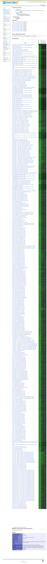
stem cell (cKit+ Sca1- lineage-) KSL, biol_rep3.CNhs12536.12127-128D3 (23, 398)
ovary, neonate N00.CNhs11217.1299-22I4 (18, 353)
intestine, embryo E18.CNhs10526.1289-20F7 (19, 276)
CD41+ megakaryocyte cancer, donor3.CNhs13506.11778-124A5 (22, 71)
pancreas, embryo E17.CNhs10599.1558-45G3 (19, 360)
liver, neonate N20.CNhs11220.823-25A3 (18, 312)
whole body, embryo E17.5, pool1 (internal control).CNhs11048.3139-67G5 (23, 489)
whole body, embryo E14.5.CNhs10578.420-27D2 (19, 466)
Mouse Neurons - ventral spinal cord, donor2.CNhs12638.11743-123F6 (22, 161)
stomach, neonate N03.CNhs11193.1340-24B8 (19, 406)
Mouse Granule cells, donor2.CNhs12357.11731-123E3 (20, 128)
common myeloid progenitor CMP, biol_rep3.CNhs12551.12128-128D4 (22, 214)
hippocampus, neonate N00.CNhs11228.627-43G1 (19, 267)
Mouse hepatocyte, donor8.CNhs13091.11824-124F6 (20, 171)
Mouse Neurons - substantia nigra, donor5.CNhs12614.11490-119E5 (22, 158)
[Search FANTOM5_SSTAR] (36, 2)
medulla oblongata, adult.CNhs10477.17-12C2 (19, 335)
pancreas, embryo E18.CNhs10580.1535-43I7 (19, 361)
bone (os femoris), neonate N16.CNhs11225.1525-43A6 (20, 205)
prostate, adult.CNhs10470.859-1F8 (17, 380)
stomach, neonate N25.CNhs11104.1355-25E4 (19, 408)
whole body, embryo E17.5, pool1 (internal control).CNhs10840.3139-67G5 (23, 482)
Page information (5, 59)
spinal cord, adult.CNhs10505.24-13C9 (18, 388)
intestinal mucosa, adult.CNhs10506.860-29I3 (19, 268)
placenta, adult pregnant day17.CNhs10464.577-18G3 (20, 379)
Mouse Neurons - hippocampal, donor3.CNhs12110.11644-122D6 (21, 149)
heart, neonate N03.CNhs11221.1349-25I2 (18, 259)
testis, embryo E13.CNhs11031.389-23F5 (18, 413)
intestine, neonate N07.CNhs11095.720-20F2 (19, 280)
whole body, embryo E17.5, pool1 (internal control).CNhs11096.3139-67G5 (23, 492)
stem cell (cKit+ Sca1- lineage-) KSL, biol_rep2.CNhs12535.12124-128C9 (23, 397)
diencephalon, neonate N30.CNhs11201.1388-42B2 (19, 222)
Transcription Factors (6, 10)
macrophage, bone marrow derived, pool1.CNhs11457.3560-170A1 (22, 331)
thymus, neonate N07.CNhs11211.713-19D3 (18, 434)
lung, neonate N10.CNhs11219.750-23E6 (18, 326)
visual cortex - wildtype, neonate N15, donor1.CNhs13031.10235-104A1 (23, 452)
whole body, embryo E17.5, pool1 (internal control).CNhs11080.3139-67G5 (23, 491)
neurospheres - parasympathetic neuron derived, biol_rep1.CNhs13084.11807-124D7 (24, 343)
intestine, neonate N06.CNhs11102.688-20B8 (19, 279)
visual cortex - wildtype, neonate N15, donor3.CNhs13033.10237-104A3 (23, 454)
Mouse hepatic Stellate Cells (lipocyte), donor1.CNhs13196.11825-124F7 (23, 167)
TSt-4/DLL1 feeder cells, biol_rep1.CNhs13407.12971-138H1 (21, 181)
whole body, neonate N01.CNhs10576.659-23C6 (19, 506)
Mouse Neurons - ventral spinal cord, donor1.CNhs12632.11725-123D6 (22, 160)
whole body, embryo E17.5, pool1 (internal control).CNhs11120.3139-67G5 (23, 493)
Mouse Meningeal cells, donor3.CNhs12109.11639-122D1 (20, 131)
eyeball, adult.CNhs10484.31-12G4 (17, 226)
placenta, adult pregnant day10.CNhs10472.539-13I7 (20, 378)
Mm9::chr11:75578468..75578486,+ (17, 26)
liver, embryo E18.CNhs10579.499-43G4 (18, 305)
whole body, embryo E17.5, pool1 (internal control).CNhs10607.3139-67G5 (23, 475)
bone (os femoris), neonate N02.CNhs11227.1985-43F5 (20, 204)
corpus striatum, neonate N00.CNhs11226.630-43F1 (20, 217)
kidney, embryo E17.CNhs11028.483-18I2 (18, 289)
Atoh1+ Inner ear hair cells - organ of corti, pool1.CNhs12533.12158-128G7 (23, 44)
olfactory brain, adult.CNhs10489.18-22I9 (18, 350)
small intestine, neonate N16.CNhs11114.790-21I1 (19, 387)
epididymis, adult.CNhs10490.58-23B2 (18, 225)
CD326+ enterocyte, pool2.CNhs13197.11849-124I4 (20, 50)
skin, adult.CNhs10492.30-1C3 (16, 381)
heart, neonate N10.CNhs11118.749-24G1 (18, 260)
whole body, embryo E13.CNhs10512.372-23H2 (19, 465)
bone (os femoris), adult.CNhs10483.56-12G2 (19, 203)
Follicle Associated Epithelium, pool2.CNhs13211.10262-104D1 (21, 79)
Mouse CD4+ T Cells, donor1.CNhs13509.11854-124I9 (20, 121)
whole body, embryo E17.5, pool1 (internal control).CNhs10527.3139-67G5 (23, 473)
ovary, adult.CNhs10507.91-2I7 (17, 351)
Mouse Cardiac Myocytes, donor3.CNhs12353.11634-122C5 (21, 126)
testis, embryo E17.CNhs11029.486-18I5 (18, 416)
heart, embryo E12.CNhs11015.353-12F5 (18, 250)
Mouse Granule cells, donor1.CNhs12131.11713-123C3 (20, 127)
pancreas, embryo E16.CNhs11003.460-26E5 (19, 359)
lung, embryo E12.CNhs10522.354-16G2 (18, 316)
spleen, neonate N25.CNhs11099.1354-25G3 (18, 395)
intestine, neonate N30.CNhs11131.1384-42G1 (19, 285)
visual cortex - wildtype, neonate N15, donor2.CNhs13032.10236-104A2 (23, 453)
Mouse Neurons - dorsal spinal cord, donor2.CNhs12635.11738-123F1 (22, 144)
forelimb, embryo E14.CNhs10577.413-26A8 (18, 240)
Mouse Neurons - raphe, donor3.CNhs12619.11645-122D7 (20, 152)
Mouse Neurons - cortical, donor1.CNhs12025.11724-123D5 (21, 141)
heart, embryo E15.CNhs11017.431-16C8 (18, 253)
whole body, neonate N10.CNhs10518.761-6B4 (19, 508)
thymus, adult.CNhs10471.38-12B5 (17, 424)
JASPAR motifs (5, 47)
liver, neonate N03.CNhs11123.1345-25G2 (18, 307)
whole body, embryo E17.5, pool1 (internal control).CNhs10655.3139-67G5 (23, 479)
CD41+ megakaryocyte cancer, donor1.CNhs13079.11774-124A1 (22, 69)
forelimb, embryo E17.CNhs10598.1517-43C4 (19, 242)
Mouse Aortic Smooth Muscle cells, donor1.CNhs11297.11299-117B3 (22, 112)
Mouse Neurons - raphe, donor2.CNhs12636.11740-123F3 (20, 151)
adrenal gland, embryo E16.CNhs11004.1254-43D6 (19, 195)
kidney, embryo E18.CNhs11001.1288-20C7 (18, 290)
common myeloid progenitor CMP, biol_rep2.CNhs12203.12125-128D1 (22, 213)
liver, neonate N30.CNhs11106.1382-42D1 (18, 314)
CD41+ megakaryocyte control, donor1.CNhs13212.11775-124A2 (22, 72)
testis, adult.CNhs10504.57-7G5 (17, 412)
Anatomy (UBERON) (5, 44)
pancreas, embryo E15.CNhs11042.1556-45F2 (19, 358)
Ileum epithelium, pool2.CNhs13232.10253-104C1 (19, 86)
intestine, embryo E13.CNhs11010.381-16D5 (18, 271)
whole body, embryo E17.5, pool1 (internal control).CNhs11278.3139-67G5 (23, 500)
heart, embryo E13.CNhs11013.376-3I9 (18, 251)
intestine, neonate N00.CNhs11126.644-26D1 (19, 277)
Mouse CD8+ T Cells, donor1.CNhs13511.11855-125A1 (20, 122)
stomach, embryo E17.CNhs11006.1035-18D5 (19, 404)
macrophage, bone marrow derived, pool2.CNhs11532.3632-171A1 (22, 332)
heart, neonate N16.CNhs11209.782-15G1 (18, 261)
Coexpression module (6, 19)
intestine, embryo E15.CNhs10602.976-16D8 (18, 272)
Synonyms (17, 12)
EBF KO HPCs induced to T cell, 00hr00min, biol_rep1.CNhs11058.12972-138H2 (24, 77)
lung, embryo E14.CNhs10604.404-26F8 (18, 317)
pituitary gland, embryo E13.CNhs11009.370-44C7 (19, 371)
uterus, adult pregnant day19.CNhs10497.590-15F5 (19, 447)
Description (17, 10)
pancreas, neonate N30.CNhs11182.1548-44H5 (19, 368)
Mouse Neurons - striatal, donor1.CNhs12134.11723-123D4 (21, 153)
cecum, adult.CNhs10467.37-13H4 (17, 207)
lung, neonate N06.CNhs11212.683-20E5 (18, 324)
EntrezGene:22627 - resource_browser (10, 2)
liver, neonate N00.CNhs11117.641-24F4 (18, 306)
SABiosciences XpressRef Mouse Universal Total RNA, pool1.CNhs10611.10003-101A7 (24, 172)
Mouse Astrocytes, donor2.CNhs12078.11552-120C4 (20, 118)
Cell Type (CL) (5, 41)
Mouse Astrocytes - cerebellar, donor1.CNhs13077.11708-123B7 (21, 113)
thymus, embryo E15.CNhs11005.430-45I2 (18, 426)
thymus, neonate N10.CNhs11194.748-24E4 (18, 435)
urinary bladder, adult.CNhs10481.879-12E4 (18, 446)
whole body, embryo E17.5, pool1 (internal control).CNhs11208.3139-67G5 (23, 497)
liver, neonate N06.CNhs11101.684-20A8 (18, 308)
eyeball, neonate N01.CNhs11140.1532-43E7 (19, 233)
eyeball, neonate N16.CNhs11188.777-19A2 (18, 235)
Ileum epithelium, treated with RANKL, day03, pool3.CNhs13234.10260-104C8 (23, 87)
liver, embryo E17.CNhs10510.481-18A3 (18, 304)
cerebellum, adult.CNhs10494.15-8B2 (17, 208)
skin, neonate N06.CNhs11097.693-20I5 (18, 385)
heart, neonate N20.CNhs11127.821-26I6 (18, 262)
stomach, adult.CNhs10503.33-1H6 (17, 399)
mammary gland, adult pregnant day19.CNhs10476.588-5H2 (21, 334)
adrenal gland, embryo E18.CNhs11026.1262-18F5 (19, 197)
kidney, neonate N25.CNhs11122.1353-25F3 (18, 295)
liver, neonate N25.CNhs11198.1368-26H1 (18, 313)
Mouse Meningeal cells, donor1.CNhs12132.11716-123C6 (20, 130)
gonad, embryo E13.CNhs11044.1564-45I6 (18, 244)
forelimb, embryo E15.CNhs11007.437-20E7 (18, 241)
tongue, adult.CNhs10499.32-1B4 (17, 440)
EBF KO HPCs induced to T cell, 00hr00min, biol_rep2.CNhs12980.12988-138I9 (23, 78)
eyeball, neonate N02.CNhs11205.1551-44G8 (19, 234)
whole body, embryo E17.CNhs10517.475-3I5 (19, 502)
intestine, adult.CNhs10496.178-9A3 (17, 269)
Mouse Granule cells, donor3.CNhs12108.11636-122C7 (20, 129)
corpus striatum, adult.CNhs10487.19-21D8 (18, 216)
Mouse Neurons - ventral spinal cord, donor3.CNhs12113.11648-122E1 (22, 162)
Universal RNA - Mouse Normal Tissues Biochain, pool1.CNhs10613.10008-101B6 (24, 190)
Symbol (17, 9)
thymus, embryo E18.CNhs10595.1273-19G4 (18, 430)
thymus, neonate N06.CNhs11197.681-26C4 (18, 433)
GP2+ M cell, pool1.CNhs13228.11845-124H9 (19, 81)
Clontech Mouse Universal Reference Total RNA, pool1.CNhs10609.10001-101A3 (24, 76)
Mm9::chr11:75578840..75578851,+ (17, 28)
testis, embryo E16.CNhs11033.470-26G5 (18, 415)
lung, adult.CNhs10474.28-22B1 (17, 315)
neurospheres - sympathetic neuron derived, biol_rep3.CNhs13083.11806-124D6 (24, 349)
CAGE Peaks (5, 25)
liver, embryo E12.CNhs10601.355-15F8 (18, 298)
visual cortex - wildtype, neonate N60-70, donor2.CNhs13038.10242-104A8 (23, 461)
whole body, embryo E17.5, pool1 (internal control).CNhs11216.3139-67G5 (23, 498)
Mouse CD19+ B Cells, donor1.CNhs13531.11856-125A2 (20, 120)
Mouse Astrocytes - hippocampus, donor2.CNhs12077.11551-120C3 (22, 117)
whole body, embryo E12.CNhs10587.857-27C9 (19, 464)
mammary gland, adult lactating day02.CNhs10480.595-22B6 (21, 333)
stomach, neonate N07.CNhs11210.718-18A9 (19, 407)
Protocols (4, 53)
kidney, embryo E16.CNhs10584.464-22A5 (18, 288)
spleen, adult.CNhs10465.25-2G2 (17, 389)
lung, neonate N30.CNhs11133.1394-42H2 (18, 330)
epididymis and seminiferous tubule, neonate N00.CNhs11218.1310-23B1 (23, 223)
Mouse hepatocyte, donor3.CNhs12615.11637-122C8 (20, 169)
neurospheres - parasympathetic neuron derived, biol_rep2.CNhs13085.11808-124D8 (24, 344)
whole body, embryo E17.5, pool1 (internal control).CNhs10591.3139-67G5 (23, 474)
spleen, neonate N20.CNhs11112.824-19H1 (18, 394)
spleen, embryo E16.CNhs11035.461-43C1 (18, 390)
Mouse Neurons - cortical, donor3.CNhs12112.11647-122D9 (21, 143)
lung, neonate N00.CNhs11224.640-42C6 (18, 323)
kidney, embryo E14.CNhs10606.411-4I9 (18, 286)
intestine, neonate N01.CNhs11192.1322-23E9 (19, 278)
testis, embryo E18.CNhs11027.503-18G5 (18, 417)
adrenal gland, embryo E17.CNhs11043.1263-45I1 (19, 196)
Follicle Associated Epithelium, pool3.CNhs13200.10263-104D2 (21, 80)
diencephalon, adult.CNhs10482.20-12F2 (18, 221)
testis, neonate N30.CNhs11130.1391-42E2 (18, 423)
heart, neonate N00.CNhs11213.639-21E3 (18, 258)
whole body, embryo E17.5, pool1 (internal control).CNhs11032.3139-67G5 (23, 488)
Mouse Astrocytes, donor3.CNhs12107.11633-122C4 (20, 119)
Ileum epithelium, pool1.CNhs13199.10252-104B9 (19, 85)
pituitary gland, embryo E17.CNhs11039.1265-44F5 (19, 376)
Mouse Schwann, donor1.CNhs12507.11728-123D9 (19, 163)
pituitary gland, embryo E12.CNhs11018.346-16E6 (19, 370)
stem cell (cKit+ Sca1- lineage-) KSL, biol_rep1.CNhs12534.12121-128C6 (23, 396)
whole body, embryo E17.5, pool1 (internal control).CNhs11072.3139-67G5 (23, 490)
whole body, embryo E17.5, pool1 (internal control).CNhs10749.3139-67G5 (23, 481)
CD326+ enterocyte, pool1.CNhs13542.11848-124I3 (20, 49)
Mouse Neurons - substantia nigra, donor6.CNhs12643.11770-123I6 (22, 159)
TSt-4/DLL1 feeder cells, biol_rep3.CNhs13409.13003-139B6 (21, 183)
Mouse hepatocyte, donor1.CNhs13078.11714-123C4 (20, 168)
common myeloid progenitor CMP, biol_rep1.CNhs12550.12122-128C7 (22, 212)
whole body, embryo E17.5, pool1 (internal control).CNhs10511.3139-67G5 (23, 472)
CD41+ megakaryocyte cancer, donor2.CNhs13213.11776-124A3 (22, 70)
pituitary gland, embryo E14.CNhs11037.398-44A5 (19, 372)
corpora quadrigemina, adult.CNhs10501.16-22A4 (19, 215)
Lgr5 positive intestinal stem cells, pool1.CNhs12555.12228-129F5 (22, 94)
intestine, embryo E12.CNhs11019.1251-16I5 (19, 270)
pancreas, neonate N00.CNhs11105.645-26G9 (19, 362)
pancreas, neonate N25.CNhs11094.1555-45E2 (19, 367)
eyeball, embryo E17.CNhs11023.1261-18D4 (18, 231)
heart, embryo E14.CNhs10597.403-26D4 (18, 252)
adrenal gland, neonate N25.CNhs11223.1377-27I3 (19, 199)
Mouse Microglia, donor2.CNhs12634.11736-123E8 (19, 140)
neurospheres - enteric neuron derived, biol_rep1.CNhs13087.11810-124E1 (23, 340)
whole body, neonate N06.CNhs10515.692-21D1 (19, 507)
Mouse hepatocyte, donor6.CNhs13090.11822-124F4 (20, 170)
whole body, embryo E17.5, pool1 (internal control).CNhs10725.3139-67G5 (23, 480)
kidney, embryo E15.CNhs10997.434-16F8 (18, 287)
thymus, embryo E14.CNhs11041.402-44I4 (18, 425)
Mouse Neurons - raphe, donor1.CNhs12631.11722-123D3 (20, 150)
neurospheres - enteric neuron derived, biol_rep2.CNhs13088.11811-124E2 (23, 341)
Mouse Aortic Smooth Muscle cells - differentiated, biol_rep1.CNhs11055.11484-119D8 (25, 110)
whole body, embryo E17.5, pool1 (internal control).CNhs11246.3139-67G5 (23, 499)
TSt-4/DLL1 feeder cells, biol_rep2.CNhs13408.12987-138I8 (21, 182)
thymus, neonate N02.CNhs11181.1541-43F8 (19, 431)
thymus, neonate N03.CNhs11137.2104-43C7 (19, 432)
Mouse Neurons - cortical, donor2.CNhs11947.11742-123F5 (21, 142)
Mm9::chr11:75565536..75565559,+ (17, 25)
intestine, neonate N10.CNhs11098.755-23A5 (19, 281)
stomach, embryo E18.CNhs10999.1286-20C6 (19, 405)
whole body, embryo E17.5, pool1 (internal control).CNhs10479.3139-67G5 (23, 470)
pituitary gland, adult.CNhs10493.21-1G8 (18, 369)
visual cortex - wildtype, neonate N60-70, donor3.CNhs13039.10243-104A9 (23, 462)
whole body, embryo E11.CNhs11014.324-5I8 (19, 463)
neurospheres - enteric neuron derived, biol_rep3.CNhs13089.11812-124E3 (23, 342)
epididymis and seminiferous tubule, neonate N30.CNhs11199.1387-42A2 (23, 224)
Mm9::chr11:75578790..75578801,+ (17, 27)
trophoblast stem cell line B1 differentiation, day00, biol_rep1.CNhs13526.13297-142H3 (25, 441)
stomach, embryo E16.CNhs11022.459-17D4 (18, 403)
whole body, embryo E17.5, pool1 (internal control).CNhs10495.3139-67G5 (23, 471)
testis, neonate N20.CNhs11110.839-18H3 (18, 422)
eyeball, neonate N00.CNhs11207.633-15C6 (18, 232)
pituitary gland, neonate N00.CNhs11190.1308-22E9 (20, 377)
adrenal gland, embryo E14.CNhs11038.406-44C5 (19, 194)
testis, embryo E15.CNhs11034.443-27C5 (18, 414)
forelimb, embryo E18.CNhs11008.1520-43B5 (19, 243)
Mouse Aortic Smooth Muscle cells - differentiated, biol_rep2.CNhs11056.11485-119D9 (25, 111)
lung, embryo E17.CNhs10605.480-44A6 (18, 321)
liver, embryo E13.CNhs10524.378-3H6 (18, 299)
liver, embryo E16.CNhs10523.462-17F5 (18, 303)
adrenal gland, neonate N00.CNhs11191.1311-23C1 (20, 198)
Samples (4, 16)
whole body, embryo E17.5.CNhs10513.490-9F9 (19, 501)
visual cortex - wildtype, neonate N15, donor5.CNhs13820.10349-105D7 (23, 455)
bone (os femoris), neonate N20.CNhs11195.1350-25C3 (20, 206)
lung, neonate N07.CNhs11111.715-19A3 (18, 325)
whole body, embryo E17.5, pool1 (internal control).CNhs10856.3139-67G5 (23, 483)
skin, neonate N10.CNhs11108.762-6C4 (18, 386)
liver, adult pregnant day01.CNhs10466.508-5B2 (19, 297)
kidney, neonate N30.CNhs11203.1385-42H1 (18, 296)
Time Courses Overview (6, 13)
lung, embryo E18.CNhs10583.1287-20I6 (18, 322)
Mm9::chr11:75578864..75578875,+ (17, 29)
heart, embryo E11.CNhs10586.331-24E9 (18, 249)
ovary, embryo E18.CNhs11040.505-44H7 (18, 352)
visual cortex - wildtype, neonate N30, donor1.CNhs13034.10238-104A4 (23, 456)
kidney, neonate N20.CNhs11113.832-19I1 (18, 294)
